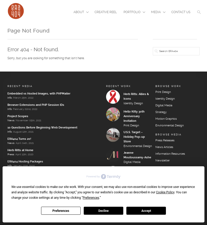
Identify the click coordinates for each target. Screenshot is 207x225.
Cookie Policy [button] (165, 192)
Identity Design (133, 103)
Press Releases (164, 140)
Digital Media (132, 162)
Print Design (131, 125)
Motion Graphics (166, 118)
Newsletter (162, 160)
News (10, 120)
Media (156, 13)
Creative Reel (106, 12)
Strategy (161, 112)
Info (9, 98)
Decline (103, 211)
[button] (199, 15)
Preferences (60, 211)
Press (10, 154)
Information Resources (170, 153)
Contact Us (180, 12)
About (79, 13)
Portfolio (132, 13)
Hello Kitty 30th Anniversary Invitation (134, 116)
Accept (146, 211)
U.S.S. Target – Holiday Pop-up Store (134, 137)
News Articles (164, 147)
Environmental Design (138, 146)
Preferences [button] (91, 198)
